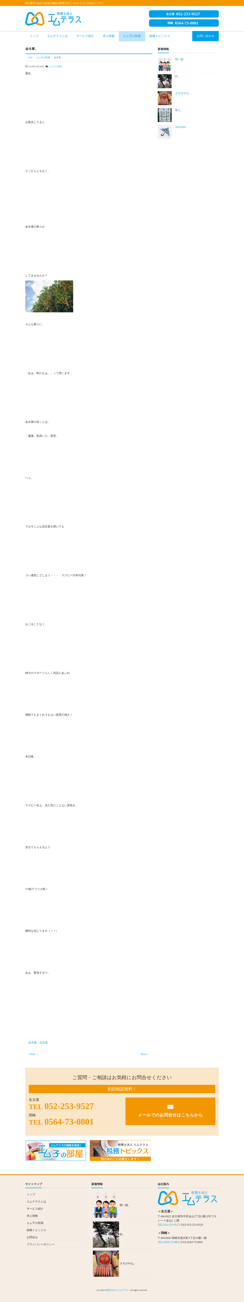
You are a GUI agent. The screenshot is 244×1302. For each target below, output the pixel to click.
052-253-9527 (183, 14)
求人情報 (109, 36)
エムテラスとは (57, 36)
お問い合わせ (205, 36)
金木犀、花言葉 (38, 1042)
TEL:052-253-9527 (168, 1224)
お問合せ (32, 1237)
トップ (34, 36)
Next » (144, 1054)
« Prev (31, 1054)
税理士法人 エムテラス (117, 1290)
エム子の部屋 (132, 36)
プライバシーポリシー (41, 1244)
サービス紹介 (85, 36)
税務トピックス (159, 36)
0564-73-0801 (183, 23)
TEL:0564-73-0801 (168, 1242)
